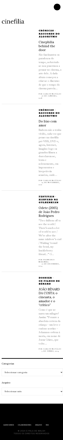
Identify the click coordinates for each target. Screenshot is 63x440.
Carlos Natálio (52, 94)
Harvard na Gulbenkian (48, 201)
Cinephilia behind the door (47, 46)
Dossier (45, 278)
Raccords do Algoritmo (49, 35)
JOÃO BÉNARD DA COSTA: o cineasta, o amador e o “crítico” (49, 297)
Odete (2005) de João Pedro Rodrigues (49, 212)
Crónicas (46, 30)
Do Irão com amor (48, 123)
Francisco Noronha (47, 261)
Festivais (46, 196)
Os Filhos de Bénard (49, 282)
